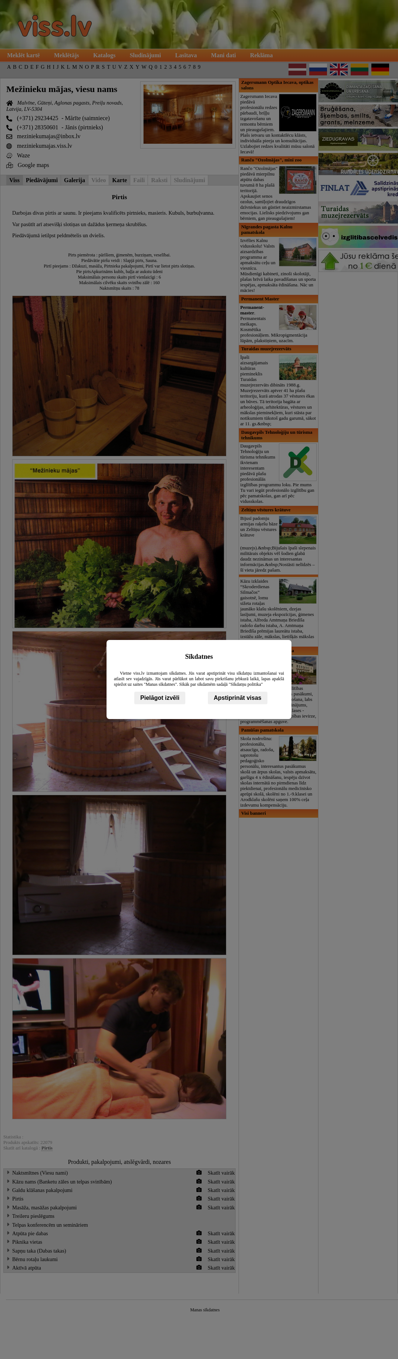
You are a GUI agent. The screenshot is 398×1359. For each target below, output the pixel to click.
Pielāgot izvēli (159, 698)
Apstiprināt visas (238, 698)
